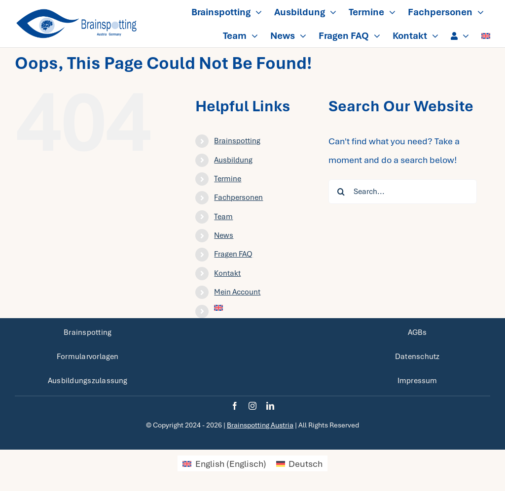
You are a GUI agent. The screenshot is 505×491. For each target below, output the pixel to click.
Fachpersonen (238, 197)
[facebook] (235, 406)
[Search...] (402, 191)
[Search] (340, 191)
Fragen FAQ (233, 254)
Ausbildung (233, 160)
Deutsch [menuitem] (306, 463)
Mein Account (237, 292)
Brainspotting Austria (260, 425)
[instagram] (252, 406)
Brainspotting (237, 141)
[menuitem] (485, 35)
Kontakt (227, 273)
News (223, 235)
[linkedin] (270, 406)
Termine (227, 179)
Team (223, 217)
